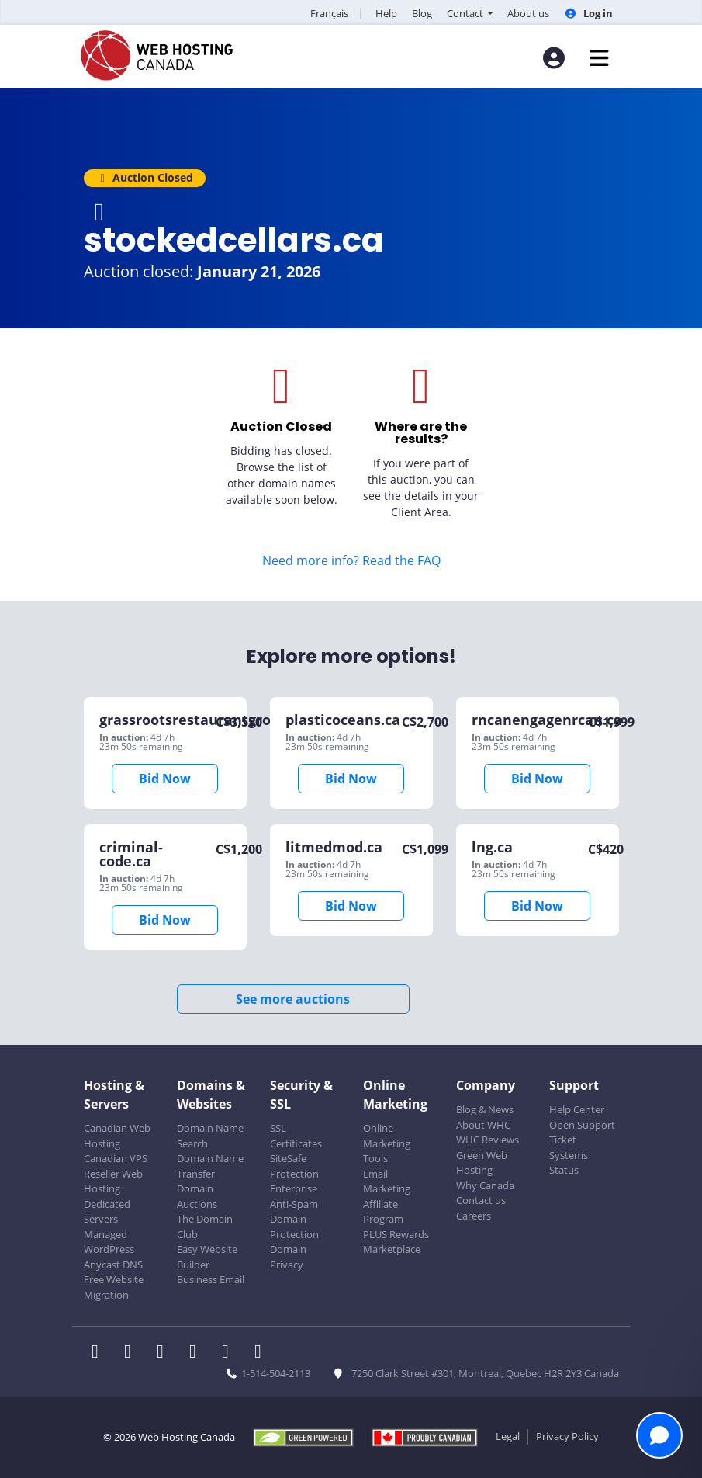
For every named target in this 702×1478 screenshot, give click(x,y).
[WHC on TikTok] (261, 1353)
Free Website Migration (114, 1287)
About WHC (483, 1125)
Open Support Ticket (582, 1132)
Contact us (481, 1200)
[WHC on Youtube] (230, 1353)
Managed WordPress (109, 1242)
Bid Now (165, 778)
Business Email (210, 1279)
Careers (473, 1216)
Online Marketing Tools (386, 1143)
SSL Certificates (296, 1135)
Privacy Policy (567, 1436)
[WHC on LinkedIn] (165, 1353)
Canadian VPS (115, 1158)
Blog (422, 13)
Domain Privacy (288, 1257)
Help (386, 13)
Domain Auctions (197, 1196)
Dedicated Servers (107, 1211)
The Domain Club (205, 1226)
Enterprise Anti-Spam (294, 1196)
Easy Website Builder (207, 1257)
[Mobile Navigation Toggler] (599, 58)
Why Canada (485, 1185)
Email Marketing (386, 1181)
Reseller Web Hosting (113, 1181)
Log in (588, 13)
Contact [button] (466, 13)
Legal (508, 1436)
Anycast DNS (113, 1265)
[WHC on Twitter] (132, 1353)
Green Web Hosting (481, 1163)
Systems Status (568, 1163)
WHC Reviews (487, 1140)
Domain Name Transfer (210, 1166)
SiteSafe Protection (294, 1166)
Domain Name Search (210, 1135)
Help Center (576, 1109)
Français (329, 13)
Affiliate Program (383, 1211)
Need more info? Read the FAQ (351, 560)
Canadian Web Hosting (117, 1135)
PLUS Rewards (396, 1234)
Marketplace (391, 1249)
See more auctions (293, 999)
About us (528, 13)
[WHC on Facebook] (100, 1353)
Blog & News (485, 1109)
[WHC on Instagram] (198, 1353)
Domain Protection (294, 1226)
